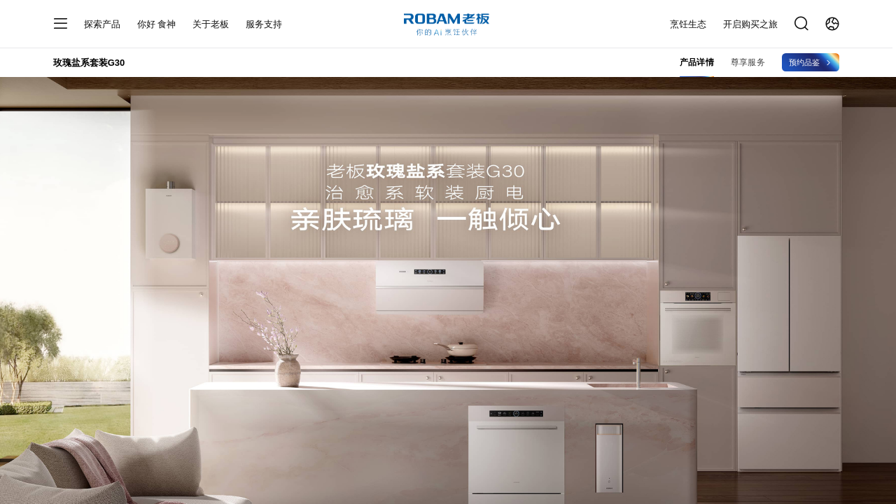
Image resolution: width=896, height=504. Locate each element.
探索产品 (102, 24)
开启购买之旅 (750, 24)
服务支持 (264, 24)
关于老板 (210, 24)
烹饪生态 (688, 24)
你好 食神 (156, 24)
